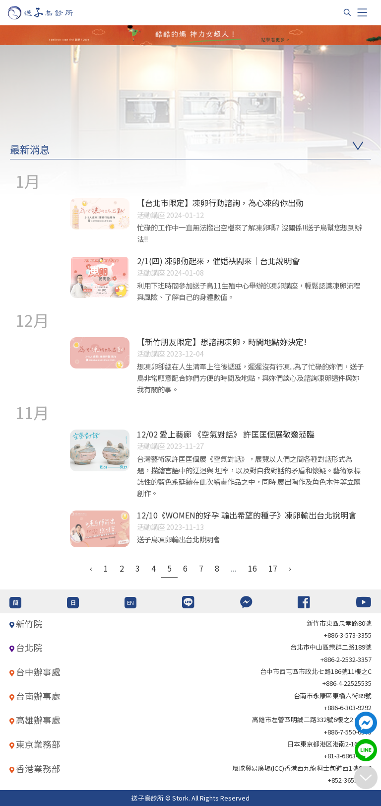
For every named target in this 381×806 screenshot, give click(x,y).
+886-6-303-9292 (348, 707)
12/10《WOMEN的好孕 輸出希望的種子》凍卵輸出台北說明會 (246, 515)
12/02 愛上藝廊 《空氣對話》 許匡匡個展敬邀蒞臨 (226, 434)
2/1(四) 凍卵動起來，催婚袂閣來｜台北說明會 (218, 261)
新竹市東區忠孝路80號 (339, 623)
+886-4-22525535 (347, 683)
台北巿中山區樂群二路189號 (331, 647)
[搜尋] (347, 12)
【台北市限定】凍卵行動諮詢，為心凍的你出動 (220, 203)
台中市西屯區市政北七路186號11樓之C (316, 671)
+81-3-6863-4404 (348, 755)
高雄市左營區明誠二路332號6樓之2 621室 (312, 719)
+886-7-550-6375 (348, 731)
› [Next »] (290, 568)
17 (272, 568)
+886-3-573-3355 (348, 635)
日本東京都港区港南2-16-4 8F (329, 743)
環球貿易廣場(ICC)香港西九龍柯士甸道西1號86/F (302, 768)
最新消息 (30, 149)
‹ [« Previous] (91, 568)
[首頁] (50, 12)
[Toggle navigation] (362, 12)
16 (252, 568)
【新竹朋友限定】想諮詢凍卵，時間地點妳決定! (222, 342)
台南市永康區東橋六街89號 (333, 695)
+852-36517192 (350, 780)
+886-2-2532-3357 (346, 659)
